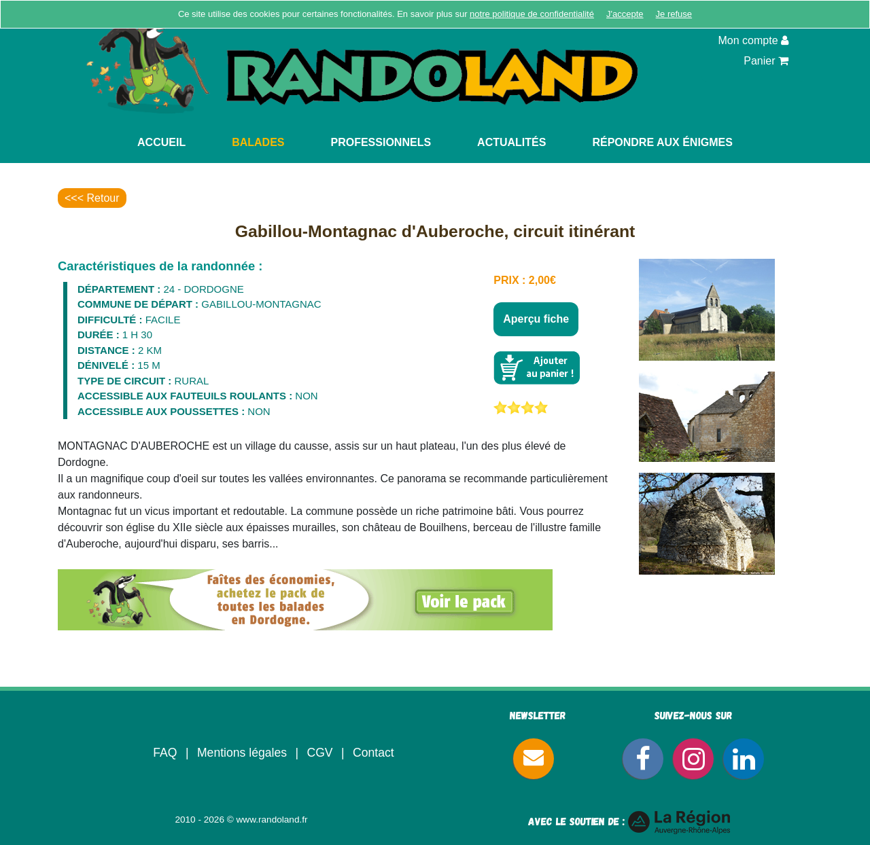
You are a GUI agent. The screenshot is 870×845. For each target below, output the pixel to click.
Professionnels (381, 142)
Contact (373, 752)
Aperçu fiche (536, 319)
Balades (258, 142)
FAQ (165, 752)
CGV (319, 752)
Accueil (161, 142)
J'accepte (625, 14)
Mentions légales (242, 752)
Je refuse (674, 14)
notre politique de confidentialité (532, 14)
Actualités (511, 142)
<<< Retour (92, 198)
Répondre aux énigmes (662, 142)
